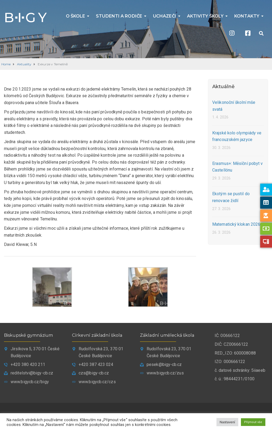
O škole (75, 16)
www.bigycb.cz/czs (97, 381)
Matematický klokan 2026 (236, 224)
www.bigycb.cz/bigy (30, 381)
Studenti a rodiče (119, 16)
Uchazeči (164, 16)
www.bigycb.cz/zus (165, 372)
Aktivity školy (205, 16)
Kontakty (246, 16)
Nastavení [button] (227, 422)
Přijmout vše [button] (253, 422)
